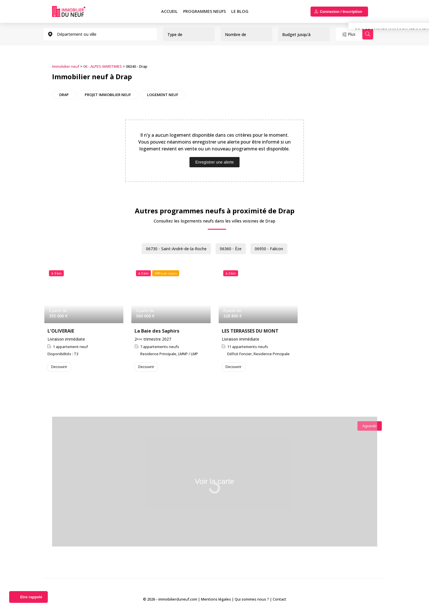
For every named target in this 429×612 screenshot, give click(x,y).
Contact (279, 600)
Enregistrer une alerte (214, 161)
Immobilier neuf (65, 66)
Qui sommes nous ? (252, 600)
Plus (355, 34)
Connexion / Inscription (341, 11)
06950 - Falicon (276, 248)
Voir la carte (214, 484)
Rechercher (379, 34)
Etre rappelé (31, 597)
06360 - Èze (234, 248)
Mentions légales (216, 600)
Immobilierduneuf (75, 11)
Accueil (169, 11)
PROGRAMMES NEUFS (204, 11)
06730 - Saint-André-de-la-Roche (172, 248)
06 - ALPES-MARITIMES (102, 66)
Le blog (239, 11)
